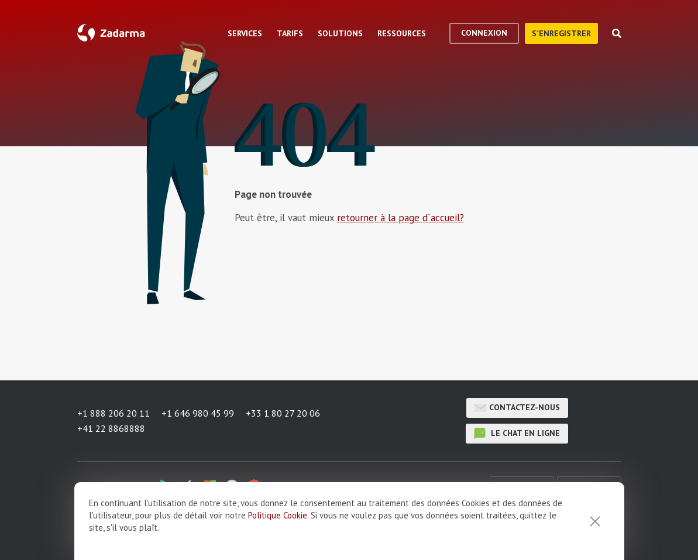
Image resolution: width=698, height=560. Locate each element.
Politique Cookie (277, 515)
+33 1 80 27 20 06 (283, 413)
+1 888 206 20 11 (113, 413)
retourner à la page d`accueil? (400, 217)
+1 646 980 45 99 (197, 413)
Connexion (484, 33)
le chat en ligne (517, 433)
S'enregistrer (561, 33)
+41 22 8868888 (111, 428)
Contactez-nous (517, 408)
